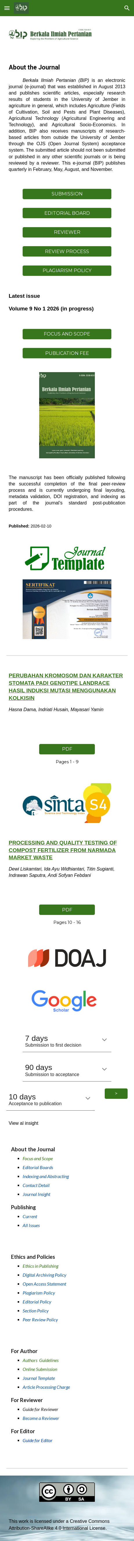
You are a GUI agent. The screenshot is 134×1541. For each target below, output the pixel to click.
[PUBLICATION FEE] (67, 353)
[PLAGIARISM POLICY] (67, 270)
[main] (67, 118)
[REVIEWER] (67, 232)
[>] (116, 1093)
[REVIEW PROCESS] (67, 251)
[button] (7, 8)
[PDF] (67, 749)
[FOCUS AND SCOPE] (67, 334)
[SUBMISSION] (67, 193)
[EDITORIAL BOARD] (67, 213)
